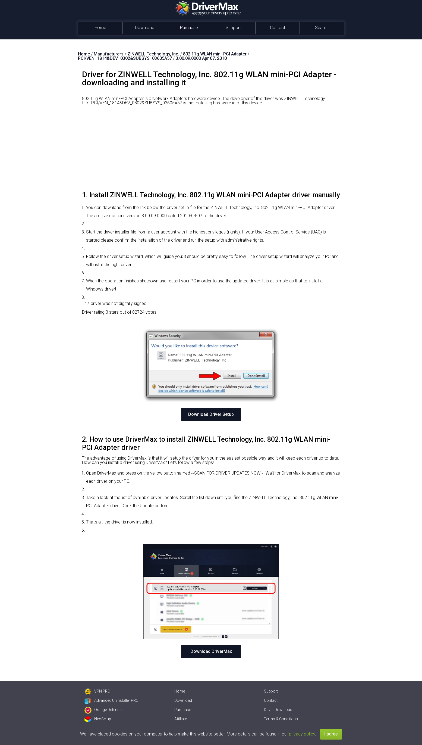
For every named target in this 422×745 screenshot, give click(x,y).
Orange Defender (103, 710)
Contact (277, 27)
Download (144, 27)
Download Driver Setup (211, 414)
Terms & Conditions (281, 719)
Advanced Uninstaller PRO (111, 700)
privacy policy (302, 734)
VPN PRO (97, 691)
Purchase (189, 27)
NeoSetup (97, 719)
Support (233, 27)
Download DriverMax (211, 651)
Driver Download (278, 710)
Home (100, 27)
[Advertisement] (211, 150)
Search (322, 27)
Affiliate (180, 719)
